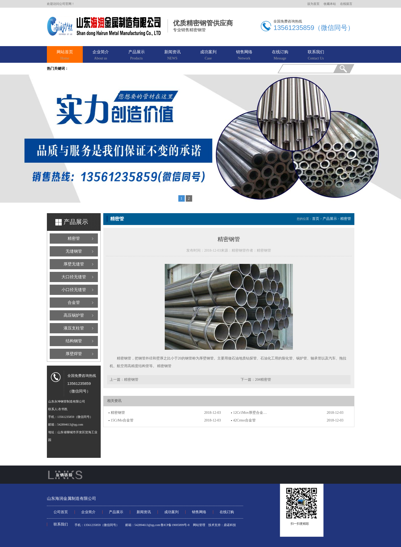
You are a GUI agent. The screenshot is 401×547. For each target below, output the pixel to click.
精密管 (74, 238)
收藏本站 (330, 4)
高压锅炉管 (74, 315)
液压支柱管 (74, 328)
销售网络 (244, 55)
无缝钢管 (74, 251)
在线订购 (280, 55)
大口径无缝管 (73, 277)
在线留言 (346, 4)
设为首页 (313, 4)
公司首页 (61, 512)
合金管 (74, 302)
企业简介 (100, 55)
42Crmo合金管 (244, 420)
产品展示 (136, 55)
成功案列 (208, 55)
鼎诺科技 (230, 525)
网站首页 (65, 55)
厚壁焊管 (74, 354)
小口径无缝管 (73, 289)
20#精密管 (263, 379)
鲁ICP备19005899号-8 (175, 525)
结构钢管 (74, 341)
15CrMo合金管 (122, 420)
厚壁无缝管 (74, 264)
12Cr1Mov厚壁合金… (250, 413)
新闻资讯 (172, 55)
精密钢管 (164, 366)
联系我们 (316, 55)
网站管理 (199, 525)
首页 (315, 219)
